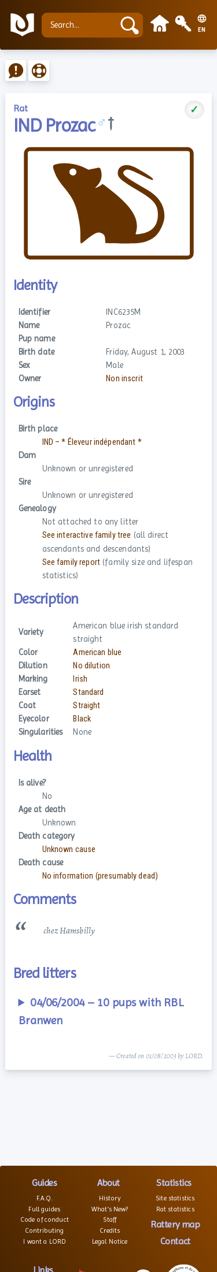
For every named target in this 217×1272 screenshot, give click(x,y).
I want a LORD (44, 1241)
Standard (88, 692)
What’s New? (109, 1209)
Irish (80, 679)
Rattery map (175, 1224)
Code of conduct (44, 1219)
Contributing (44, 1230)
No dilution (91, 666)
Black (82, 719)
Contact (175, 1241)
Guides (44, 1182)
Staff (109, 1219)
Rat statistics (175, 1209)
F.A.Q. (44, 1198)
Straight (86, 706)
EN (202, 30)
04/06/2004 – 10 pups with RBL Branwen (101, 1012)
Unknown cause (69, 849)
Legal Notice (110, 1241)
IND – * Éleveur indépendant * (92, 442)
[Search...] (80, 25)
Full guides (44, 1209)
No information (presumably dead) (100, 876)
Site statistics (175, 1198)
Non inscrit (124, 379)
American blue (97, 652)
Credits (110, 1230)
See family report (71, 562)
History (110, 1198)
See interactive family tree (86, 535)
